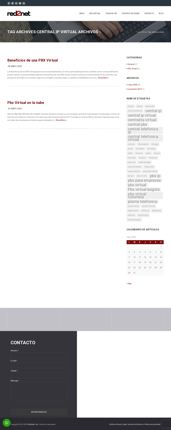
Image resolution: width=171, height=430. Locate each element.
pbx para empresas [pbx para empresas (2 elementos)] (144, 180)
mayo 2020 (132, 85)
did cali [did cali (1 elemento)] (130, 149)
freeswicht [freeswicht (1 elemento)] (139, 153)
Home (139, 32)
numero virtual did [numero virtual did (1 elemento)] (134, 171)
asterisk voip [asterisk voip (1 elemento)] (150, 106)
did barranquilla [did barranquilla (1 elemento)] (143, 144)
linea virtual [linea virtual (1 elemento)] (132, 158)
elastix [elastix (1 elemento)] (130, 153)
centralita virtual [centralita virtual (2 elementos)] (142, 120)
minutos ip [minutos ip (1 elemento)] (142, 158)
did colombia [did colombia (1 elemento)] (140, 149)
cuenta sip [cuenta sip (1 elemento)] (131, 144)
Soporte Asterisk (130, 13)
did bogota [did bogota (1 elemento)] (155, 144)
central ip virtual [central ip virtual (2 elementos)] (142, 115)
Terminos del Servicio (135, 424)
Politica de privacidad (152, 424)
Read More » (103, 78)
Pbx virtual (132, 69)
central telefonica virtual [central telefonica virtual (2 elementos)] (143, 138)
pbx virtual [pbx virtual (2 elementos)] (137, 185)
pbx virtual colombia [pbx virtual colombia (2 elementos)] (137, 195)
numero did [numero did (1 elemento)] (131, 162)
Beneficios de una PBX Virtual (32, 60)
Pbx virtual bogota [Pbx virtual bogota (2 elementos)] (144, 189)
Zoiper (124, 424)
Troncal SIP (111, 13)
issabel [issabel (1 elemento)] (148, 153)
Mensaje (15, 381)
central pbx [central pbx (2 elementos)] (137, 124)
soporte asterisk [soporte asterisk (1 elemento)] (133, 211)
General (130, 64)
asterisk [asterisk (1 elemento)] (139, 106)
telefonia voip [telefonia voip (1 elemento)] (156, 211)
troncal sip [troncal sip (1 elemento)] (131, 215)
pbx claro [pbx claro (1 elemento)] (131, 176)
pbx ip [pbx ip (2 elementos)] (155, 176)
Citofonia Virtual (115, 424)
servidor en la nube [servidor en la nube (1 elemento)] (148, 206)
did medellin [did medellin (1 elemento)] (151, 149)
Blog (161, 13)
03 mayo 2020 (15, 108)
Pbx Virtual (95, 13)
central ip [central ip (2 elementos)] (153, 111)
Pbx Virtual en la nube (25, 103)
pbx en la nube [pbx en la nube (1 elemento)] (142, 176)
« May (129, 284)
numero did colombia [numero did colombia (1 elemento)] (134, 167)
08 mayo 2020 (15, 66)
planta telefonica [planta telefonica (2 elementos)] (142, 202)
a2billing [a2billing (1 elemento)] (131, 106)
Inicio (81, 13)
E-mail (14, 361)
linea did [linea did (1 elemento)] (157, 153)
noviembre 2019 (134, 89)
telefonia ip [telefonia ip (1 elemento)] (145, 211)
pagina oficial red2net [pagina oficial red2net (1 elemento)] (150, 171)
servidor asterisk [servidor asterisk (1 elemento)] (133, 206)
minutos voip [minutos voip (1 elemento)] (153, 158)
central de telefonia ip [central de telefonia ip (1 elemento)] (135, 111)
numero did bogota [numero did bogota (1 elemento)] (144, 162)
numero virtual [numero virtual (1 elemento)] (149, 167)
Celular (14, 371)
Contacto (149, 13)
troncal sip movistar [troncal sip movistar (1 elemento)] (134, 220)
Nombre (15, 351)
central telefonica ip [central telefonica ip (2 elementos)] (143, 130)
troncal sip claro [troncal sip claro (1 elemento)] (143, 215)
